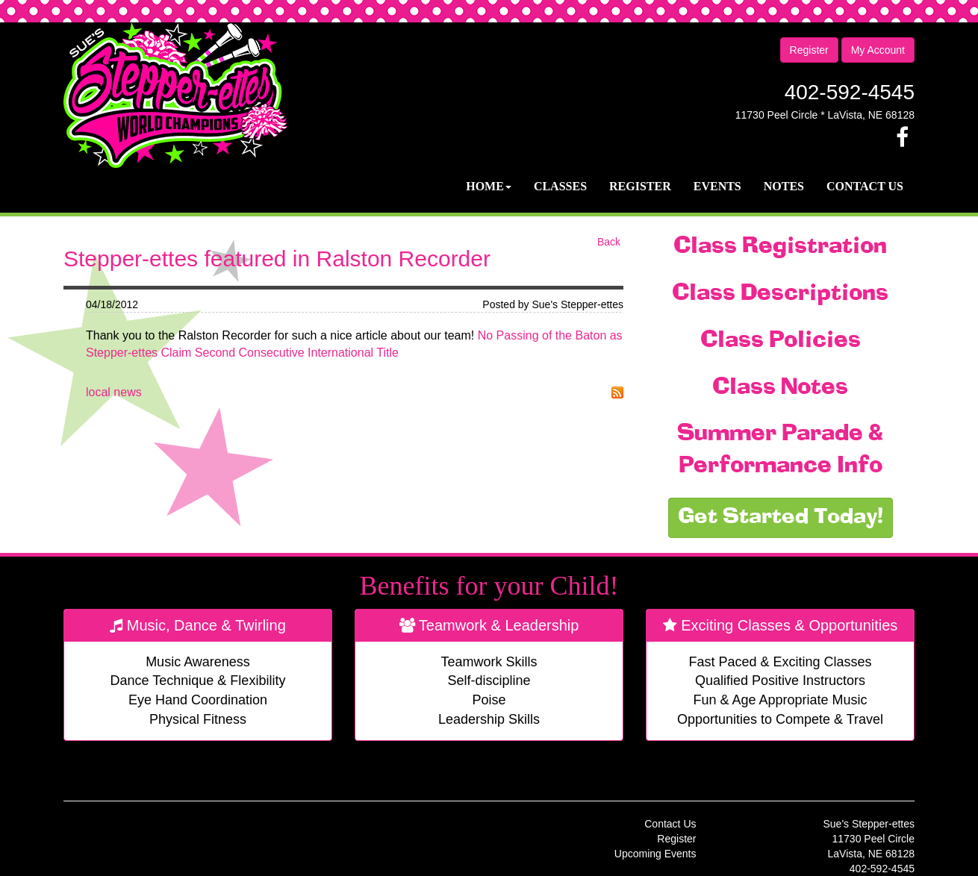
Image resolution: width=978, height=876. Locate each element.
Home (488, 186)
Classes (560, 186)
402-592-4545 (850, 92)
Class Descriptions (780, 294)
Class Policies (780, 341)
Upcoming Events (655, 854)
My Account (878, 50)
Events (717, 186)
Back (608, 242)
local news (114, 392)
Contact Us (864, 186)
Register (809, 50)
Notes (784, 186)
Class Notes (780, 388)
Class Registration (780, 247)
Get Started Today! (780, 518)
